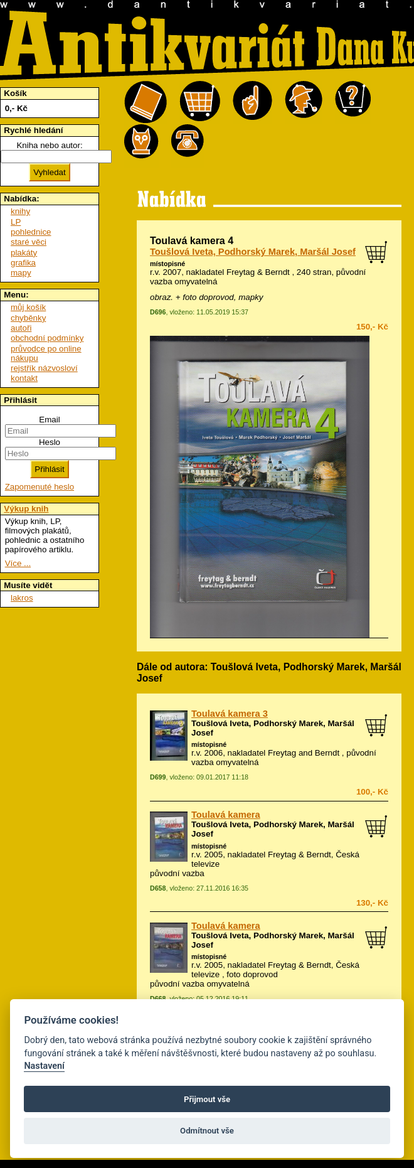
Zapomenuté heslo (39, 486)
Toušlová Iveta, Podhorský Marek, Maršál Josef (253, 252)
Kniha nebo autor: (49, 145)
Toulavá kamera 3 (229, 714)
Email (49, 419)
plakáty (24, 252)
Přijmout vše (207, 1099)
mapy (21, 272)
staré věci (28, 242)
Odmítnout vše (207, 1130)
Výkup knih (26, 508)
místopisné (167, 263)
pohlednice (31, 232)
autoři (21, 328)
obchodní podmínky (47, 338)
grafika (23, 262)
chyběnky (28, 318)
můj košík (28, 307)
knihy (20, 211)
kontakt (24, 378)
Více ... (18, 563)
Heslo (49, 442)
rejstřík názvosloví (44, 368)
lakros (22, 598)
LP (16, 222)
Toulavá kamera (225, 815)
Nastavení (44, 1066)
